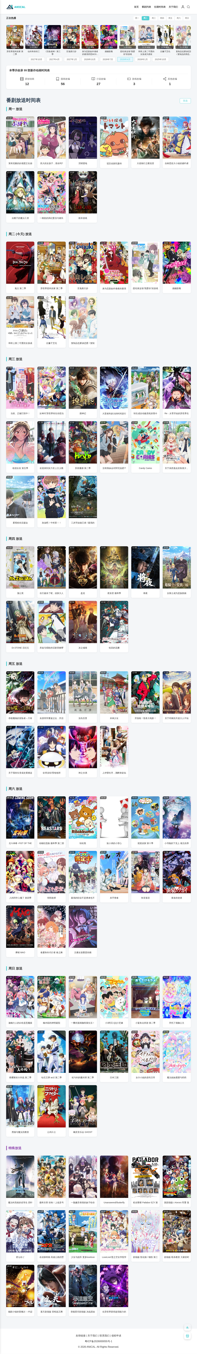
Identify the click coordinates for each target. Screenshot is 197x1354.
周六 (179, 18)
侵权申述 (116, 1335)
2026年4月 (125, 59)
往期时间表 (160, 7)
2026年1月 (142, 59)
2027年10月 (36, 59)
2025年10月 (160, 59)
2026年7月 (108, 59)
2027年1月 (72, 59)
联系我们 (104, 1335)
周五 (170, 18)
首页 (136, 7)
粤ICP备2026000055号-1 (98, 1341)
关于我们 (173, 7)
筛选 (185, 101)
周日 (187, 18)
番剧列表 (146, 7)
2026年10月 (90, 59)
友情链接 (81, 1335)
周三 (153, 18)
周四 (162, 18)
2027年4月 (54, 59)
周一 (136, 18)
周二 (145, 18)
